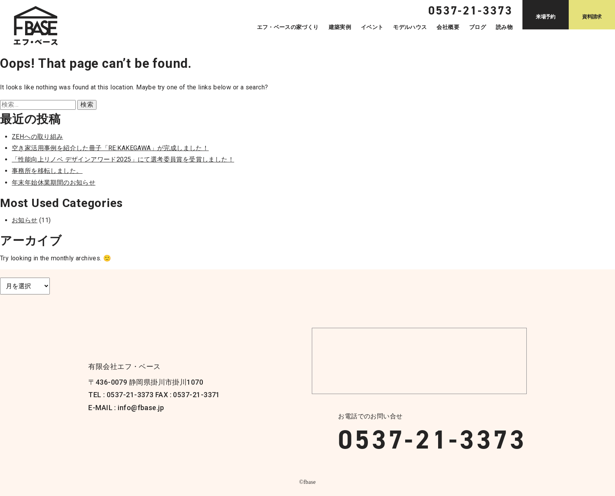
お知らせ (25, 220)
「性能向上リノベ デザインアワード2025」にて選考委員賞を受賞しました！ (123, 159)
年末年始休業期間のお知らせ (53, 182)
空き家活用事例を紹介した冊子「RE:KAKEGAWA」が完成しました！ (110, 148)
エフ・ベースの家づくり (288, 27)
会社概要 (448, 27)
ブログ (477, 27)
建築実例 (340, 27)
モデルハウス (410, 27)
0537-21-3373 (432, 439)
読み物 (504, 27)
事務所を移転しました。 (47, 170)
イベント (372, 27)
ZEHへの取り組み (37, 136)
